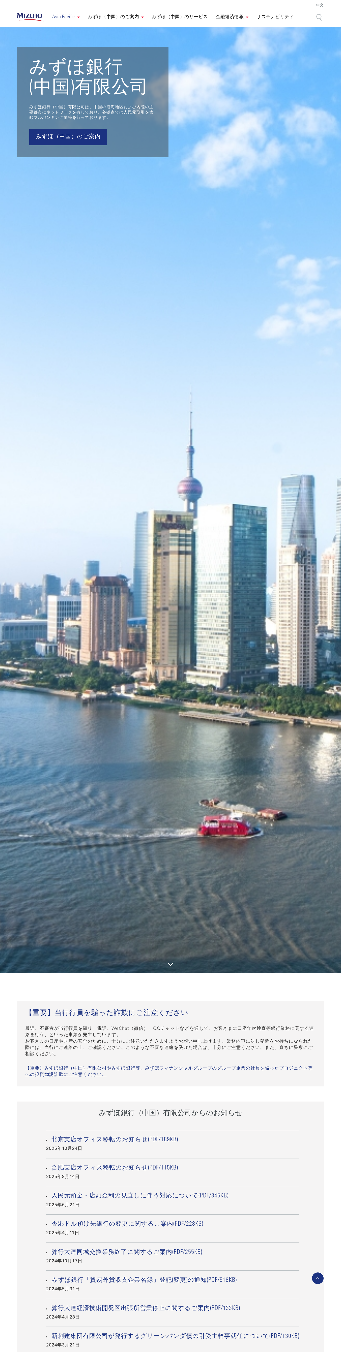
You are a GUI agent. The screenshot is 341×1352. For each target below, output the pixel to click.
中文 (320, 5)
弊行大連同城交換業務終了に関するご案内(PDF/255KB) (126, 1253)
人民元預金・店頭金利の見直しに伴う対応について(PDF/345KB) (140, 1196)
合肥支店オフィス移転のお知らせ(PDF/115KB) (114, 1168)
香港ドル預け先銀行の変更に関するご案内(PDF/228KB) (127, 1224)
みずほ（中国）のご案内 (113, 17)
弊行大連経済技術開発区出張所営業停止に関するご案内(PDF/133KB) (145, 1309)
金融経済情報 (230, 17)
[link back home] (30, 17)
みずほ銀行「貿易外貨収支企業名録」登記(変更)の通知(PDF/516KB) (144, 1280)
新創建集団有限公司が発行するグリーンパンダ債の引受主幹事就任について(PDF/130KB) (175, 1337)
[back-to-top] (318, 1278)
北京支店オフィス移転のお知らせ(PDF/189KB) (114, 1140)
